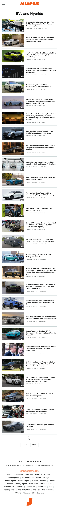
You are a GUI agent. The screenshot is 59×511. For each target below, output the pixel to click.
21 (23, 231)
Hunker (35, 481)
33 (23, 76)
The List (36, 490)
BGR (9, 474)
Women (26, 493)
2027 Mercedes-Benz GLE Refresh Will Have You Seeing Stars (39, 395)
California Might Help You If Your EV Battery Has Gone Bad (38, 256)
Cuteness (29, 474)
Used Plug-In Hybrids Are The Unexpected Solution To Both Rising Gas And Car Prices (41, 317)
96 (23, 61)
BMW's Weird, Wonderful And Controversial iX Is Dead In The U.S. (38, 86)
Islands (43, 481)
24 (23, 123)
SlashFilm (31, 487)
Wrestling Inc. (38, 493)
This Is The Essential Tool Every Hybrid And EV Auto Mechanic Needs (40, 410)
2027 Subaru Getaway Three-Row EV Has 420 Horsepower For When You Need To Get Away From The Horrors (40, 364)
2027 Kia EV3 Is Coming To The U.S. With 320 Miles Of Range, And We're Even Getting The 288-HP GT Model (40, 379)
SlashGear (42, 487)
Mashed (10, 484)
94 (23, 277)
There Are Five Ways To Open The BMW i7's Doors (40, 425)
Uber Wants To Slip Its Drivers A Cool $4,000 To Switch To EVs (39, 209)
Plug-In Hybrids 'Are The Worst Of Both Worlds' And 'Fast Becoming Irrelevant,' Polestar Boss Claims (40, 39)
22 (23, 246)
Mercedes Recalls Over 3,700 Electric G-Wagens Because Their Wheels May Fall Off (40, 302)
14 (23, 293)
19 (23, 154)
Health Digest (10, 481)
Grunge (46, 477)
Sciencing (21, 487)
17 (23, 401)
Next (34, 445)
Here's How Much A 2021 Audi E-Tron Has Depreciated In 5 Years (40, 178)
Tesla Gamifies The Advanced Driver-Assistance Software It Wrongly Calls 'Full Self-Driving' (41, 70)
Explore (38, 474)
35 (23, 107)
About (20, 461)
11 (23, 138)
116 (23, 354)
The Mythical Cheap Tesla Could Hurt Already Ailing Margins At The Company (40, 194)
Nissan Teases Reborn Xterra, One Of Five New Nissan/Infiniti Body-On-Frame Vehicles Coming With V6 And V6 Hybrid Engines (41, 116)
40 (23, 200)
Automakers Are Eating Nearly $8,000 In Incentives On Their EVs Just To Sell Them (41, 163)
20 (23, 324)
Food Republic (13, 477)
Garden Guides (28, 477)
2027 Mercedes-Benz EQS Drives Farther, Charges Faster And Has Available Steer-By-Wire (40, 147)
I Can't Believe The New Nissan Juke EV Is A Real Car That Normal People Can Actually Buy (41, 55)
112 (23, 45)
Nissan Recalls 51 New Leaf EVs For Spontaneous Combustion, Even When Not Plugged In (41, 333)
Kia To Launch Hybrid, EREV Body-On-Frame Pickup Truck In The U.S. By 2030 (40, 240)
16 (23, 184)
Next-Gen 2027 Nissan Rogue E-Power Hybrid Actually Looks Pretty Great (39, 132)
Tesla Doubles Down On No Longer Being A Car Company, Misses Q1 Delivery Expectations (41, 348)
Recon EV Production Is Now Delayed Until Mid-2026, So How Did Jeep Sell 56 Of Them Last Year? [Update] (41, 225)
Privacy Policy (34, 461)
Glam (38, 477)
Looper (52, 481)
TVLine (18, 493)
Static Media (16, 465)
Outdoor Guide (46, 484)
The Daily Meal (24, 490)
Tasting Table (9, 490)
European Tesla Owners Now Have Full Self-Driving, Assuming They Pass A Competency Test (40, 24)
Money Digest (21, 484)
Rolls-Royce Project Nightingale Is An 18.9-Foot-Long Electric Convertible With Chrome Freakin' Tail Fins (40, 101)
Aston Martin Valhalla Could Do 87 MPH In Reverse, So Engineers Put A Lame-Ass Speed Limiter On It (40, 286)
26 (23, 92)
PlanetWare (9, 487)
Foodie (47, 474)
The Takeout (47, 490)
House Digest (23, 481)
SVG (50, 487)
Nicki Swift (33, 484)
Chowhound (18, 474)
